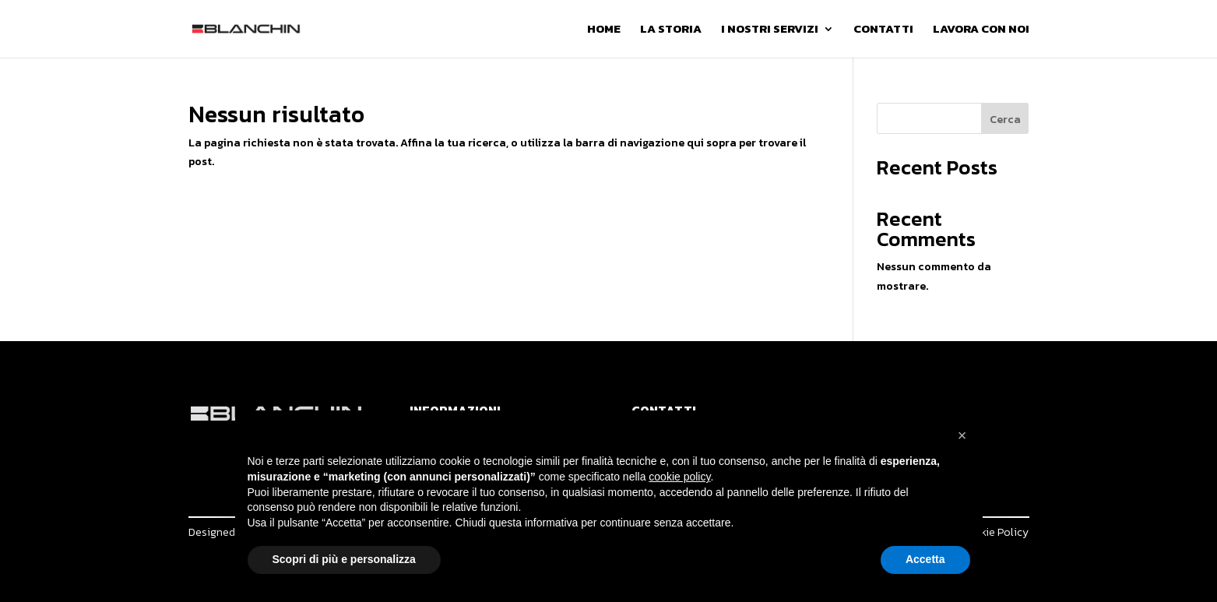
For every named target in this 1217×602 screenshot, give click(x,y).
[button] (962, 435)
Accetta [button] (925, 559)
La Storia (671, 30)
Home (604, 30)
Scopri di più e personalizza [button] (344, 559)
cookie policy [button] (679, 476)
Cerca (1005, 119)
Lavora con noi (981, 30)
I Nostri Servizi (769, 30)
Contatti (883, 30)
